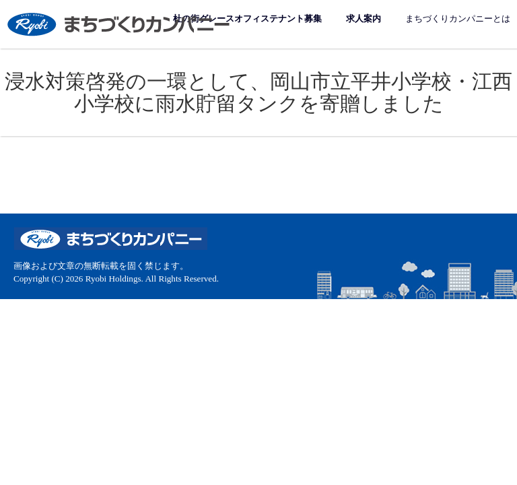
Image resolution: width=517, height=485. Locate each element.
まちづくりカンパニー (120, 23)
